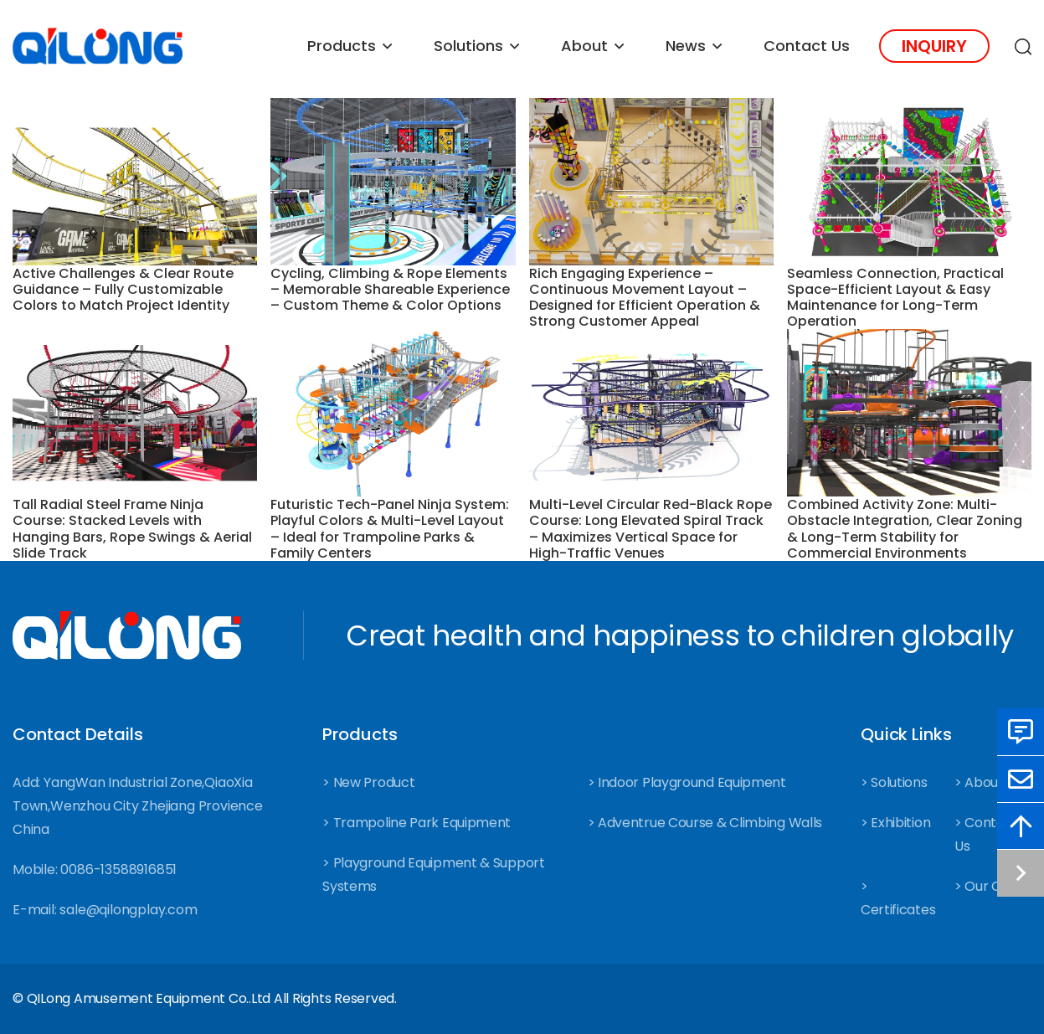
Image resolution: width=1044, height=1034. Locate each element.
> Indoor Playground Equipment (687, 782)
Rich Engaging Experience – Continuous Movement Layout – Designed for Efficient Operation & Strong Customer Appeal (644, 297)
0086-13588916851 (118, 869)
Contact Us (807, 45)
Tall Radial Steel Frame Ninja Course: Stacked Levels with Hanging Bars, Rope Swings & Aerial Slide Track (132, 528)
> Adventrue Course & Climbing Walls (705, 822)
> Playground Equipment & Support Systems (433, 874)
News (686, 45)
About (584, 45)
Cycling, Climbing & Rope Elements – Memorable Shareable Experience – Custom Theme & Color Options (390, 289)
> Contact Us (986, 834)
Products (341, 45)
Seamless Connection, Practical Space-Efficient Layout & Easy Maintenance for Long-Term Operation (895, 297)
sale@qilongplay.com (128, 909)
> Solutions (894, 782)
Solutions (468, 45)
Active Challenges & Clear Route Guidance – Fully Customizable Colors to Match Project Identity (123, 289)
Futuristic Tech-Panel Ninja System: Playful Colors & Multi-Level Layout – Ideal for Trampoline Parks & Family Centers (389, 528)
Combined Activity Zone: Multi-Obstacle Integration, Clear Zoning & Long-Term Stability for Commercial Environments (904, 528)
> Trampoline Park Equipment (416, 822)
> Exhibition (895, 822)
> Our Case (989, 886)
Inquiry (934, 46)
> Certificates (898, 898)
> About (979, 782)
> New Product (368, 782)
